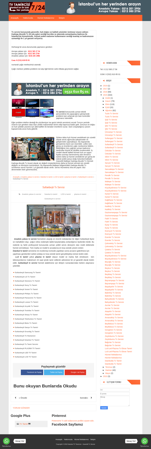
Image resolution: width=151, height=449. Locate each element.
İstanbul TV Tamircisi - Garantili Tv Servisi (81, 444)
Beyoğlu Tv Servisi (112, 262)
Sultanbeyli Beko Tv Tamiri (26, 323)
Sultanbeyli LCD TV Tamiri (26, 357)
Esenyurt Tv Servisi (113, 231)
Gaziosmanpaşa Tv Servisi (116, 212)
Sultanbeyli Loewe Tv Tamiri (26, 302)
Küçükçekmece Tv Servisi (115, 188)
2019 (105, 86)
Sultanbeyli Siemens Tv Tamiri (27, 281)
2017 (105, 89)
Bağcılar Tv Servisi (112, 342)
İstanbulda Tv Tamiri (113, 361)
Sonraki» (84, 398)
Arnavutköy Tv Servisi (114, 317)
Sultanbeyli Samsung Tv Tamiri (28, 272)
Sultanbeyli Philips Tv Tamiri (26, 294)
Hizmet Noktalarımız (45, 18)
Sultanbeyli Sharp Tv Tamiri (26, 315)
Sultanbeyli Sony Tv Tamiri (26, 285)
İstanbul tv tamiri (50, 194)
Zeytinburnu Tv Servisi (114, 336)
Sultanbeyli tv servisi (52, 199)
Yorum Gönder (21, 408)
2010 (105, 376)
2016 (105, 92)
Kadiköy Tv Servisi (112, 206)
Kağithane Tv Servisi (113, 200)
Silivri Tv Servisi (111, 157)
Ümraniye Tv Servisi (113, 132)
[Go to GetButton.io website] (144, 446)
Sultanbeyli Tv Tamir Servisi (26, 344)
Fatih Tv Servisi (111, 219)
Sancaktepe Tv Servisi (114, 169)
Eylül (107, 107)
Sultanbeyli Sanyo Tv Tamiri (26, 327)
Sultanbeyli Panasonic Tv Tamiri (28, 298)
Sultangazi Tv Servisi (113, 138)
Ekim (107, 104)
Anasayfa (14, 18)
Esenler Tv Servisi (112, 237)
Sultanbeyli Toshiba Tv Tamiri (27, 311)
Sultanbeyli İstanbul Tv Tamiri (27, 340)
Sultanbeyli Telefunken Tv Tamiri (28, 319)
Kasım (108, 101)
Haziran (108, 370)
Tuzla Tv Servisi (111, 113)
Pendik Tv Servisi (112, 175)
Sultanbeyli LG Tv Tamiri (25, 277)
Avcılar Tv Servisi (112, 305)
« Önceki (23, 398)
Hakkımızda (28, 18)
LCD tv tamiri (66, 194)
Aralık (108, 98)
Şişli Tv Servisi (111, 120)
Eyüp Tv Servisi (111, 225)
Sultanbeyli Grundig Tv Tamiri (27, 332)
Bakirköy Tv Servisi (113, 293)
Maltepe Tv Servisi (112, 181)
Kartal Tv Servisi (112, 194)
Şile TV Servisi (111, 126)
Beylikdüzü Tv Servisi (114, 324)
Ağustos (109, 110)
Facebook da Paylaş (31, 372)
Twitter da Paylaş (54, 371)
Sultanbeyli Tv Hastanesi (25, 336)
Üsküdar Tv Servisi (113, 151)
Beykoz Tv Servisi (112, 268)
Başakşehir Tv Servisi (114, 287)
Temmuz (109, 367)
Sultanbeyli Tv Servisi (114, 144)
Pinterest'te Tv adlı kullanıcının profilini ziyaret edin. (73, 421)
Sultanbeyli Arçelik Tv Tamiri (26, 306)
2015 (105, 95)
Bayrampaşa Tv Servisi (114, 280)
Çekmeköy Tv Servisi (113, 243)
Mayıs (108, 373)
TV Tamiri (23, 424)
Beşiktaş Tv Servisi (113, 274)
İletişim (62, 18)
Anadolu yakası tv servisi (31, 194)
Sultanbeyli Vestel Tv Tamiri (26, 289)
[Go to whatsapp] (144, 441)
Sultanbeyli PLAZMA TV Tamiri (27, 348)
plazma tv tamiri (80, 194)
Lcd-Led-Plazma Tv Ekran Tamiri (118, 348)
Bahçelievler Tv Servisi (114, 299)
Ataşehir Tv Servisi (112, 311)
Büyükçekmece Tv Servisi (115, 256)
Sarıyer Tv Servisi (112, 163)
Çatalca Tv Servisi (112, 249)
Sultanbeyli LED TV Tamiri (25, 353)
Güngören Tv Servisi (113, 330)
